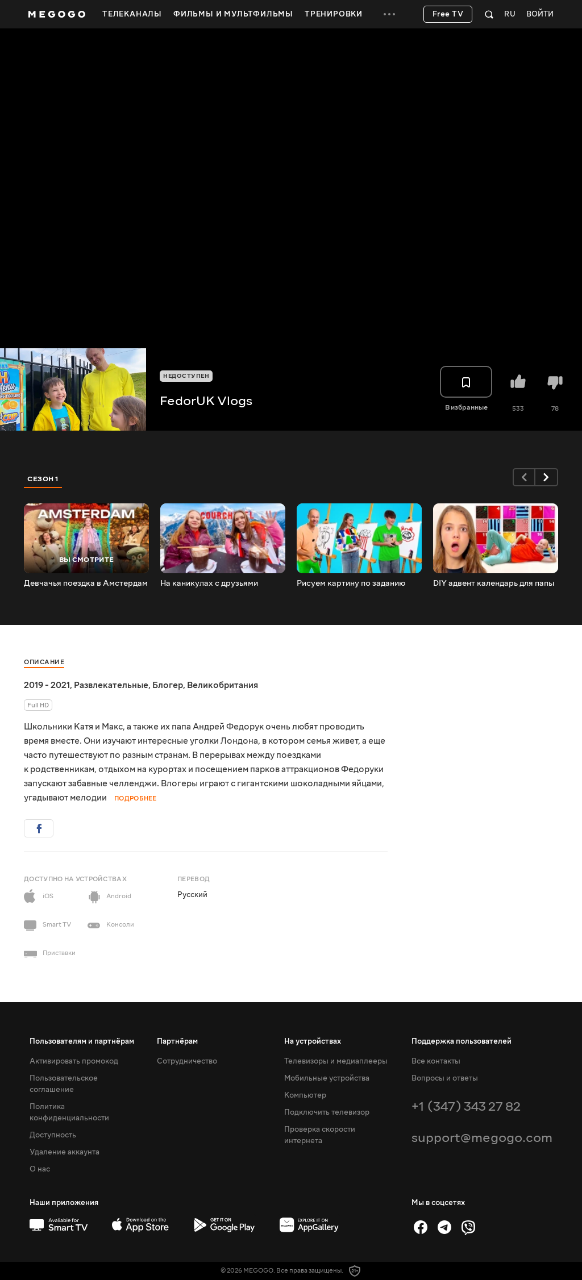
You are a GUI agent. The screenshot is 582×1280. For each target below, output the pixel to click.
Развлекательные (111, 685)
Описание (44, 662)
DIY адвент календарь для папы (494, 583)
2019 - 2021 (47, 685)
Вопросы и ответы (444, 1078)
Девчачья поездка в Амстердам (86, 583)
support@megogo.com (481, 1137)
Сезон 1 (43, 478)
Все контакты (435, 1061)
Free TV (448, 14)
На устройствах (312, 1041)
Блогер (167, 685)
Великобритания (222, 685)
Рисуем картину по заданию (351, 583)
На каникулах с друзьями (209, 583)
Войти (540, 14)
